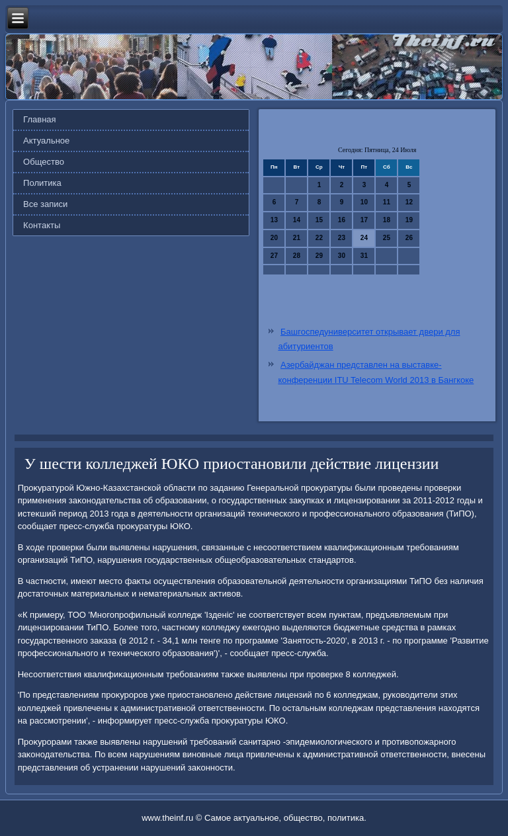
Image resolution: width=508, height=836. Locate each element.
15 (319, 220)
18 (386, 220)
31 (364, 255)
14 (296, 220)
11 (386, 202)
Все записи (45, 204)
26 (409, 237)
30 (341, 255)
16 (341, 220)
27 (274, 255)
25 (386, 237)
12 (409, 202)
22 (319, 237)
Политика (42, 183)
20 (274, 237)
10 (364, 202)
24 (364, 237)
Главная (39, 119)
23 (341, 237)
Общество (43, 162)
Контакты (41, 225)
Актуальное (46, 141)
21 (296, 237)
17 (364, 220)
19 (409, 220)
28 (296, 255)
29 (319, 255)
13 (274, 220)
